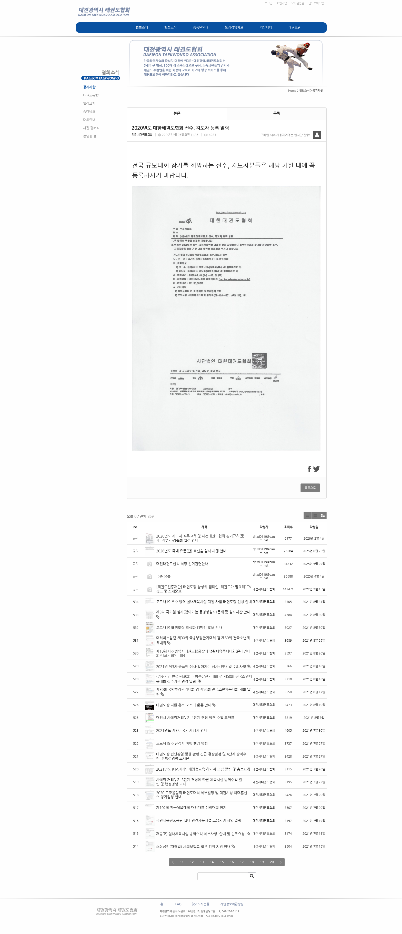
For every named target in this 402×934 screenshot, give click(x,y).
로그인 (268, 3)
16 (232, 862)
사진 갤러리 (91, 128)
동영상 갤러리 (93, 136)
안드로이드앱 (316, 3)
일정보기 (89, 103)
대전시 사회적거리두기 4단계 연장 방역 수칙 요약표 (195, 718)
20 (272, 862)
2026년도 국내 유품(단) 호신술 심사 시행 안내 (191, 551)
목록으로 (310, 488)
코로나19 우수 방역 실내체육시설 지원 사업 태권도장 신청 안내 (204, 602)
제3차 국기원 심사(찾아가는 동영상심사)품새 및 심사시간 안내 (203, 612)
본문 (177, 113)
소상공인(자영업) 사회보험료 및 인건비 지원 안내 (193, 846)
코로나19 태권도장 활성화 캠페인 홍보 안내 (189, 627)
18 (252, 862)
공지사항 (89, 87)
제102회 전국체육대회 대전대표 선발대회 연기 (191, 808)
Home (292, 90)
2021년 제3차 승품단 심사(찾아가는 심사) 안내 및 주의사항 (201, 666)
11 (182, 862)
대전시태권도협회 (142, 134)
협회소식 (170, 27)
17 (242, 862)
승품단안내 (200, 27)
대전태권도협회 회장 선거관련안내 (182, 564)
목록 (276, 113)
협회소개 (142, 27)
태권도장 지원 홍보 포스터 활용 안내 (183, 705)
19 (262, 862)
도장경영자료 (234, 27)
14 (212, 862)
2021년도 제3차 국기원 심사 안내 (181, 730)
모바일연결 (297, 3)
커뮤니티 (266, 27)
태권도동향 (90, 95)
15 (222, 862)
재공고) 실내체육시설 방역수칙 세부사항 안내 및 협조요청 (201, 834)
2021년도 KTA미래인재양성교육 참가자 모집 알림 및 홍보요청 (203, 769)
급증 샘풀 (164, 576)
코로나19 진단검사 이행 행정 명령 (182, 743)
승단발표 (89, 112)
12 (192, 862)
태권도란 (294, 27)
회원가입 (282, 3)
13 (202, 862)
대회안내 (89, 120)
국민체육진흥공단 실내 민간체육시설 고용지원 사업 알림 (198, 820)
